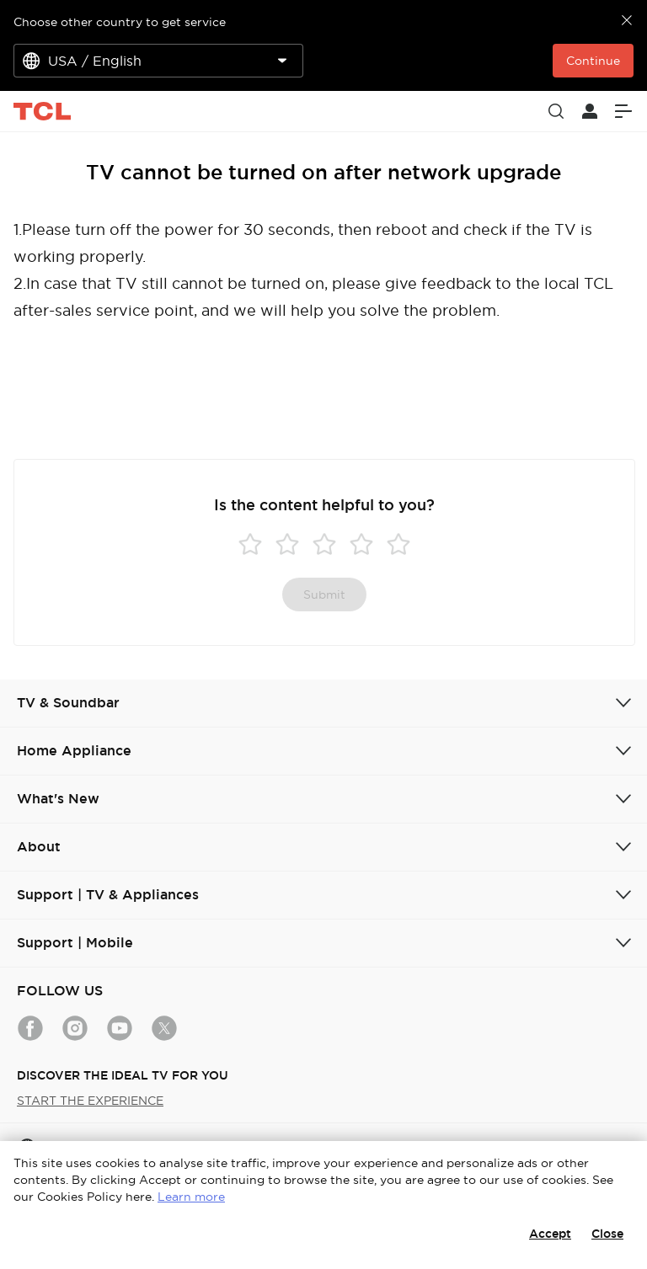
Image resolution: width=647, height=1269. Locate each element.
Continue (593, 60)
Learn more (191, 1196)
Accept (550, 1233)
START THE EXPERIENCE (90, 1100)
